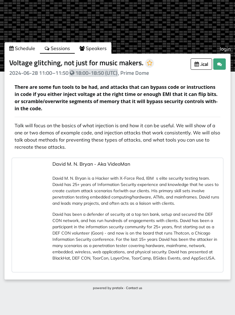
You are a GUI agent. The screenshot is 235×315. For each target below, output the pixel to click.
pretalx (117, 288)
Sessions (57, 48)
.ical (201, 64)
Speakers (93, 48)
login (225, 49)
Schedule (22, 48)
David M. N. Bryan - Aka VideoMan (91, 164)
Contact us (134, 288)
